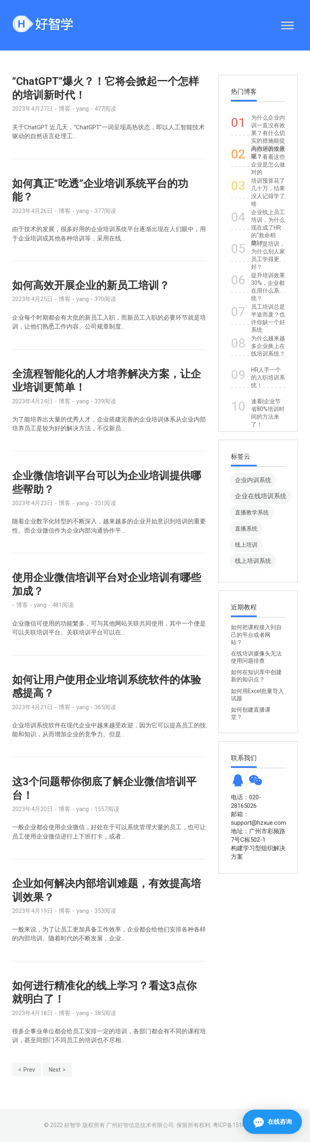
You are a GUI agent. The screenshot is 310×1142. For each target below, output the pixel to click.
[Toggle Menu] (287, 25)
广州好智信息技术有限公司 (140, 1125)
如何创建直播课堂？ (250, 713)
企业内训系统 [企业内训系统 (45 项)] (253, 479)
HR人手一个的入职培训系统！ (268, 377)
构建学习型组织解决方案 (258, 852)
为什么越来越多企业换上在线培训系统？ (268, 346)
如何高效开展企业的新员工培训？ (91, 285)
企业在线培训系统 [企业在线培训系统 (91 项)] (261, 496)
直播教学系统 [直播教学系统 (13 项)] (252, 512)
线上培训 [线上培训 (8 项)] (246, 545)
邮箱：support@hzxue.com (258, 818)
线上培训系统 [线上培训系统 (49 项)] (253, 560)
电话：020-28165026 (246, 801)
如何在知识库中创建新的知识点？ (256, 676)
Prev (29, 1069)
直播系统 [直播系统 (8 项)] (246, 528)
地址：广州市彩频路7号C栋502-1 (258, 835)
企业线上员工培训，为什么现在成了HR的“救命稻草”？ (268, 227)
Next (55, 1069)
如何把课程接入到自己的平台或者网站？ (256, 634)
